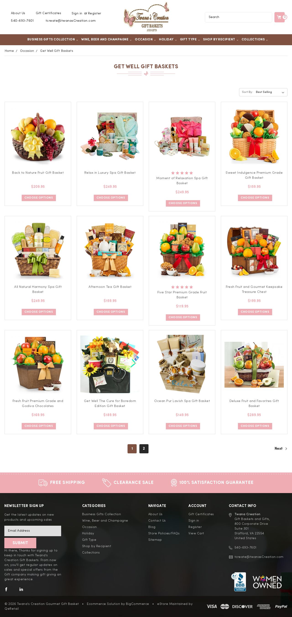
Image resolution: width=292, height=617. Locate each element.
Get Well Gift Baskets (56, 51)
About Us (18, 13)
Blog (152, 527)
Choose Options (38, 197)
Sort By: (247, 92)
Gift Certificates (48, 13)
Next (281, 448)
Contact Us (157, 520)
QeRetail (12, 608)
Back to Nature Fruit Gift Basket (38, 173)
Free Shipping (67, 482)
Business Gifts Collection (52, 39)
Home (9, 51)
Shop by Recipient (220, 39)
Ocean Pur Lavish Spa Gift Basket (182, 401)
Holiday (168, 39)
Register (94, 13)
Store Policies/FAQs (164, 533)
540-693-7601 (22, 21)
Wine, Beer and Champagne (106, 39)
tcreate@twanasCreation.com (71, 21)
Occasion (145, 39)
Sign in (77, 13)
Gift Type (190, 39)
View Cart (196, 533)
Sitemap (155, 539)
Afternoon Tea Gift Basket (110, 287)
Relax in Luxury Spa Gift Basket (110, 173)
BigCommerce (137, 604)
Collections (255, 39)
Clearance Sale (134, 482)
